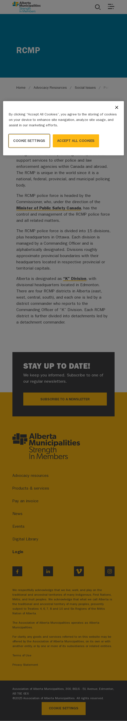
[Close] (116, 107)
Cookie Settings (29, 141)
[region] (63, 128)
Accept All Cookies (76, 141)
